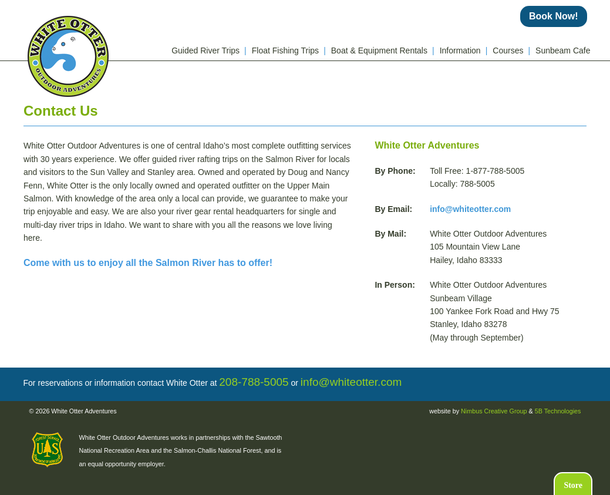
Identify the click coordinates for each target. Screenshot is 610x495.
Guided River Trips (209, 50)
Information (464, 50)
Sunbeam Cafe (562, 50)
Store (573, 485)
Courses (511, 50)
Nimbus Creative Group (494, 411)
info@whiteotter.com (470, 209)
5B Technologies (558, 411)
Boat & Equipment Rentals (382, 50)
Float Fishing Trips (289, 50)
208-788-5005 (253, 382)
